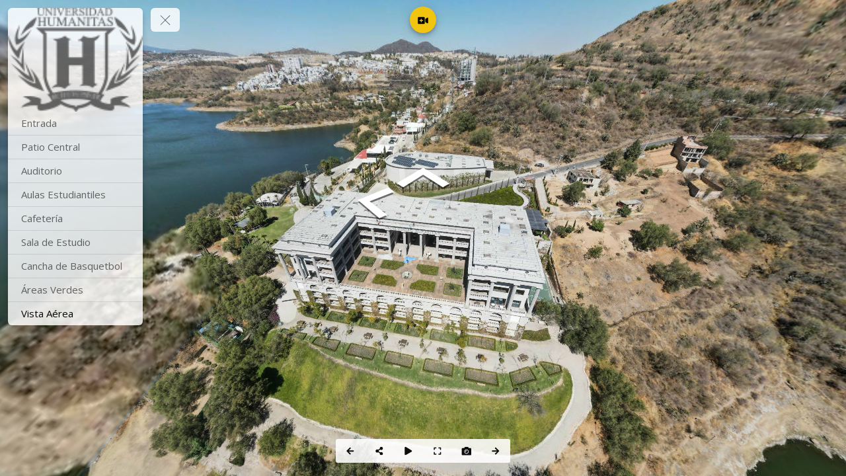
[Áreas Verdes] (75, 289)
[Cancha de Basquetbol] (75, 266)
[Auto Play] (408, 451)
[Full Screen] (437, 451)
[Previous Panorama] (350, 451)
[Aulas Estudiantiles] (75, 194)
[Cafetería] (75, 218)
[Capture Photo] (466, 451)
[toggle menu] (165, 20)
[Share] (379, 451)
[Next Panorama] (495, 451)
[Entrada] (75, 123)
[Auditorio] (75, 170)
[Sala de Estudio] (75, 242)
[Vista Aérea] (75, 313)
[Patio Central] (75, 147)
